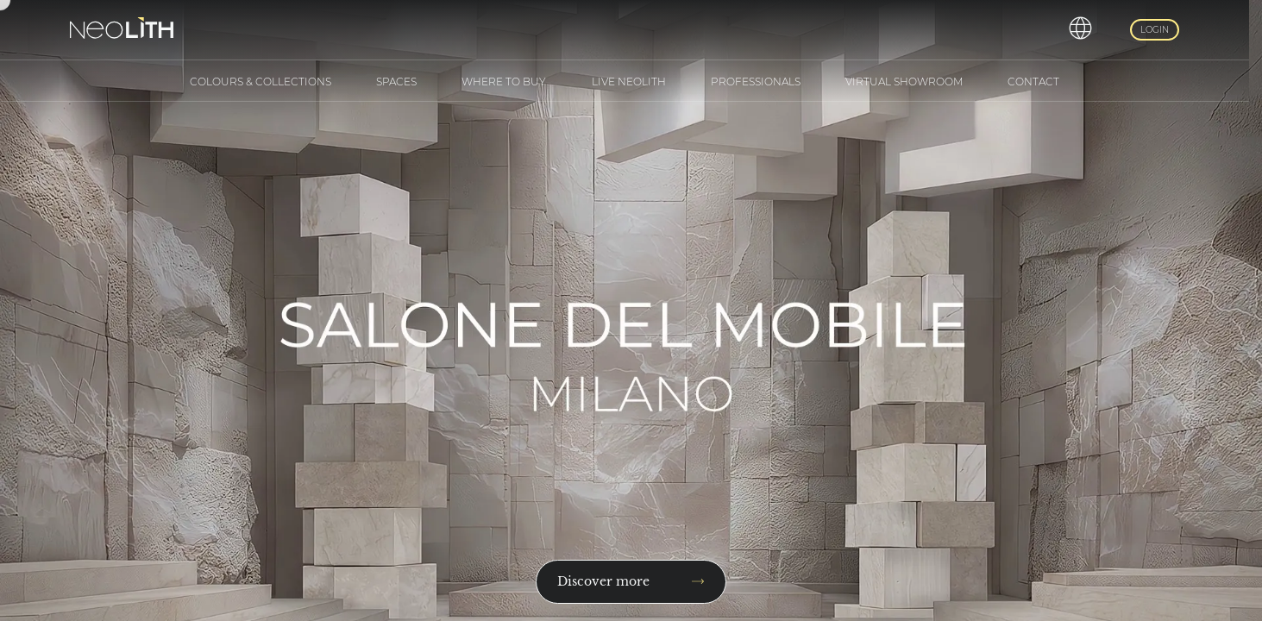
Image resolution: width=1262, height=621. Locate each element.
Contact (1033, 81)
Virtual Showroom (904, 81)
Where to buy (503, 81)
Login (1154, 29)
